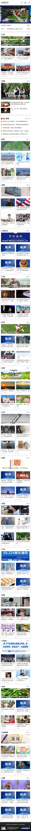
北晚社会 (5, 231)
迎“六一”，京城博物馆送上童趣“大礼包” (12, 29)
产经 (3, 549)
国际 (3, 185)
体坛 (3, 322)
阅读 (3, 458)
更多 (28, 34)
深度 (3, 503)
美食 (3, 686)
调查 (3, 595)
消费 (3, 778)
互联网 (4, 641)
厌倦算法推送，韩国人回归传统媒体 (12, 127)
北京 (3, 34)
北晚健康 (5, 732)
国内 (3, 139)
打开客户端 (25, 828)
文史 (3, 412)
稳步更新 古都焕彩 (6, 25)
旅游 (3, 368)
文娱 (3, 276)
